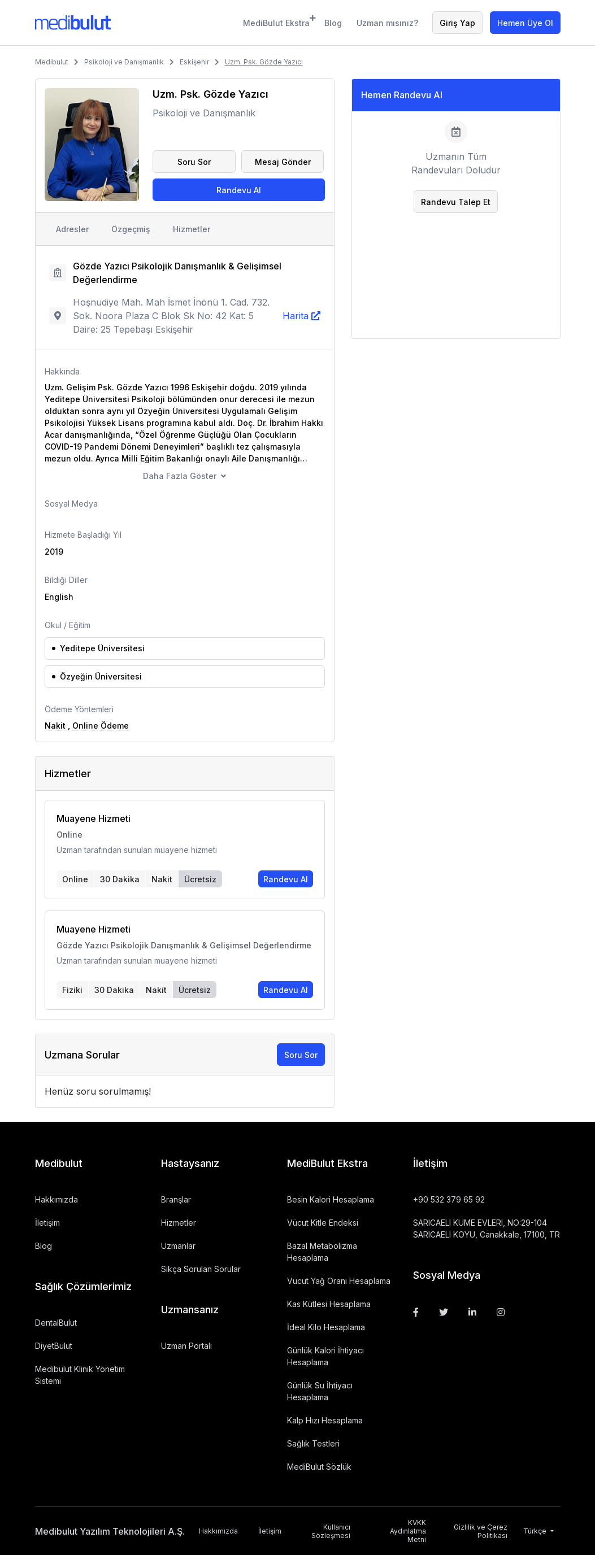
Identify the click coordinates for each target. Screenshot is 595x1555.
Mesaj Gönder (283, 162)
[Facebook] (416, 1312)
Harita (296, 315)
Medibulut (51, 62)
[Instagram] (501, 1312)
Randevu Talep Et (455, 202)
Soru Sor (194, 162)
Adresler (72, 229)
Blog (333, 23)
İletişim (47, 1222)
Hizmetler (191, 229)
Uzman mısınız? (387, 23)
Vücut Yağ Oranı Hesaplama (338, 1281)
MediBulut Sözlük (319, 1466)
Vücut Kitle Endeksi (322, 1222)
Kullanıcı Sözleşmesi (330, 1531)
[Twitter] (443, 1312)
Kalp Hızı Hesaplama (325, 1420)
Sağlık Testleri (313, 1443)
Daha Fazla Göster (179, 476)
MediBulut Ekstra (276, 21)
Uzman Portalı (186, 1346)
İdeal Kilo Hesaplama (326, 1327)
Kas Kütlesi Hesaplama (329, 1304)
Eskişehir (194, 62)
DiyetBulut (53, 1346)
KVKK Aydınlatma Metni (408, 1531)
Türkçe (535, 1531)
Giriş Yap (457, 23)
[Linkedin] (472, 1312)
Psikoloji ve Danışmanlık (124, 62)
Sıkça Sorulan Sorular (201, 1269)
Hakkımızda (56, 1199)
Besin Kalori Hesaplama (330, 1199)
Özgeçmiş (130, 229)
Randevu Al (238, 190)
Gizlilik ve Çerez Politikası (480, 1531)
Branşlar (176, 1199)
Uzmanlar (178, 1246)
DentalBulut (56, 1322)
